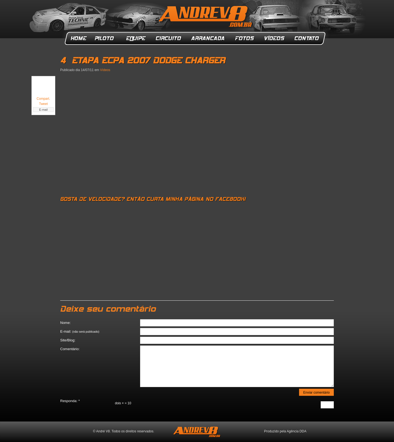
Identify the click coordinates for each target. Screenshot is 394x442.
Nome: (65, 323)
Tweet (43, 104)
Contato (307, 38)
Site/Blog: (68, 340)
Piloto (105, 38)
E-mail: (79, 331)
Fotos (244, 38)
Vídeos (274, 38)
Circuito (169, 38)
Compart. (43, 99)
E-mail (43, 109)
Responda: (70, 401)
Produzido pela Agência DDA (285, 431)
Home (78, 38)
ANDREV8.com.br (206, 17)
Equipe (135, 38)
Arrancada (208, 38)
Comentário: (70, 349)
